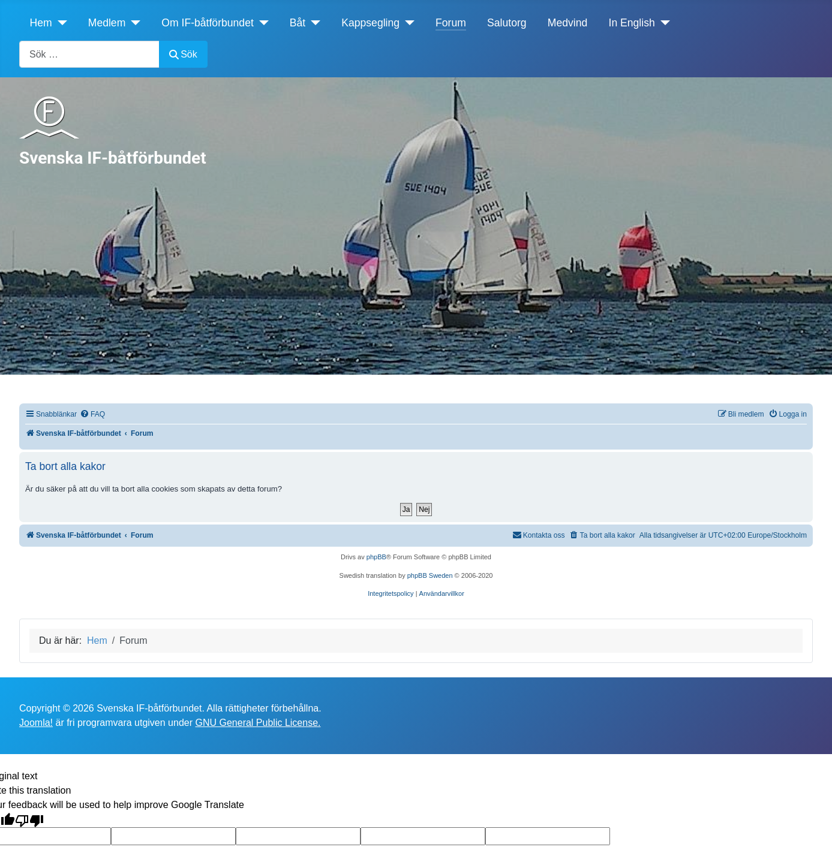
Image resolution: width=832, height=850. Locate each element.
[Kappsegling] (407, 23)
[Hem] (59, 23)
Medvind (568, 23)
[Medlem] (132, 23)
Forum (450, 23)
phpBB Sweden (430, 575)
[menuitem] (92, 414)
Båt (297, 23)
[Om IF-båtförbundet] (261, 23)
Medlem (107, 23)
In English (632, 23)
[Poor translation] (29, 819)
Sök (183, 54)
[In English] (662, 23)
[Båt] (312, 23)
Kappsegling (370, 23)
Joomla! (36, 723)
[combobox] (89, 54)
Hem (41, 23)
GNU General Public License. (257, 723)
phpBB (376, 556)
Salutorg (507, 23)
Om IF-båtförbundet (207, 23)
